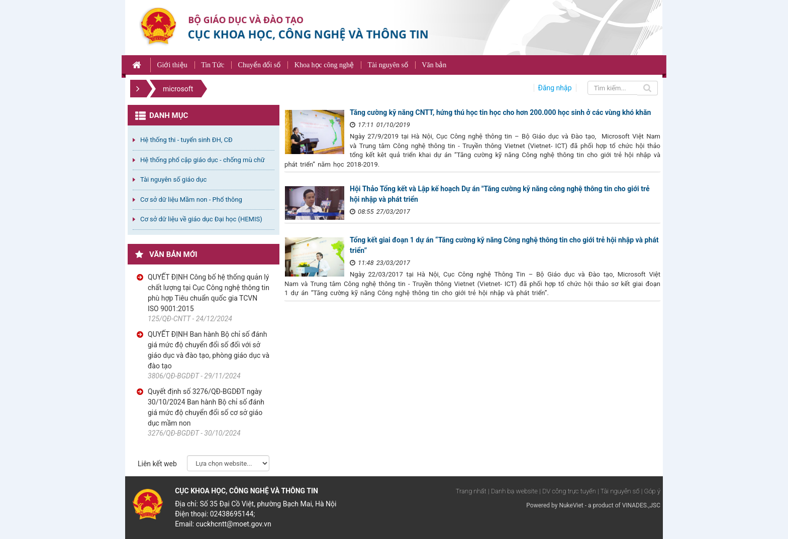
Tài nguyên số (388, 65)
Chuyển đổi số (259, 65)
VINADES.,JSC (641, 505)
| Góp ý (650, 491)
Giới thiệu (172, 65)
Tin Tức (212, 65)
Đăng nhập (555, 88)
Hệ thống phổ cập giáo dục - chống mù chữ (202, 160)
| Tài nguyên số (618, 491)
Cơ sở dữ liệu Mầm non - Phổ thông (191, 199)
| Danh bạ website (513, 491)
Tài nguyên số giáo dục (173, 179)
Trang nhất (471, 491)
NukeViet (571, 505)
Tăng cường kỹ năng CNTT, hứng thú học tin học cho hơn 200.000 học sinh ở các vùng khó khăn (500, 112)
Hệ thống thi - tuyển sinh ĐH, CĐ (186, 140)
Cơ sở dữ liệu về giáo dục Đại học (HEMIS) (201, 219)
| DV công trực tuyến (567, 491)
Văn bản (434, 65)
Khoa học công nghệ (324, 65)
